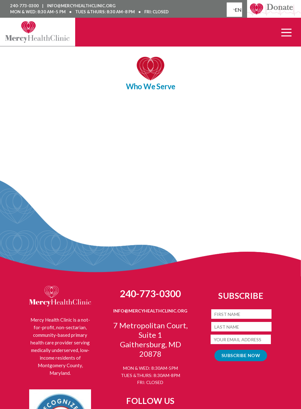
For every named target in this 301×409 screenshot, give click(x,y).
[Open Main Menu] (286, 32)
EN (237, 10)
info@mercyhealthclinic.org (81, 5)
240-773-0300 (25, 5)
